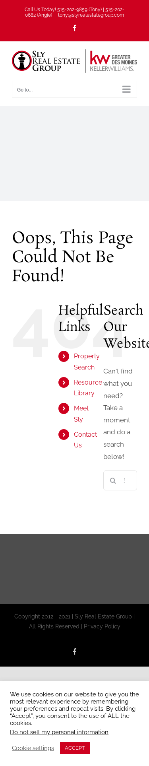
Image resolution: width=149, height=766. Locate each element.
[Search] (113, 480)
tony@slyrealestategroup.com (91, 15)
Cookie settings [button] (33, 748)
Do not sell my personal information (59, 732)
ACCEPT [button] (75, 748)
